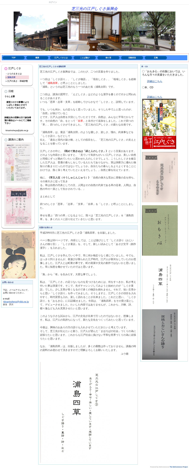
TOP (13, 58)
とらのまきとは (14, 74)
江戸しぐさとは (61, 58)
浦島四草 (10, 77)
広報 (156, 58)
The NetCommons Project (179, 467)
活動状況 (132, 58)
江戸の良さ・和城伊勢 (17, 81)
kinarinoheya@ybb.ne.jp (16, 304)
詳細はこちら (154, 81)
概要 (37, 58)
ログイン (53, 2)
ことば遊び (84, 58)
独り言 (108, 58)
